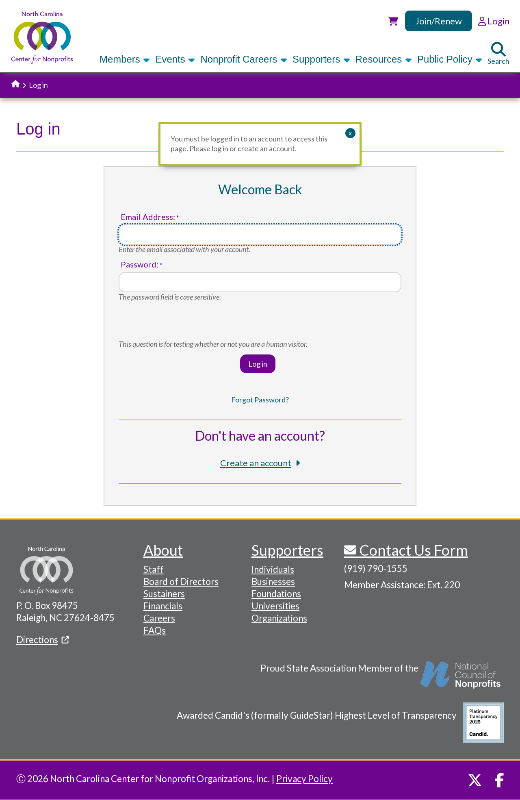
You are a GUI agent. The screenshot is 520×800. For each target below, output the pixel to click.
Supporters (321, 59)
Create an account (255, 463)
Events (175, 59)
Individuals (272, 569)
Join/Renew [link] (438, 20)
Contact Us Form (412, 550)
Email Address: (148, 217)
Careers (159, 618)
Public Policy (449, 59)
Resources (383, 59)
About (163, 550)
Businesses (273, 581)
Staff (153, 569)
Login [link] (493, 20)
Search (498, 53)
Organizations (279, 618)
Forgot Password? (260, 399)
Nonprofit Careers (243, 59)
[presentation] (180, 323)
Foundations (276, 593)
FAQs (154, 630)
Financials (162, 605)
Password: (139, 264)
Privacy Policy (304, 778)
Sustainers (164, 593)
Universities (275, 605)
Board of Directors (181, 581)
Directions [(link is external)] (42, 639)
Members (125, 59)
